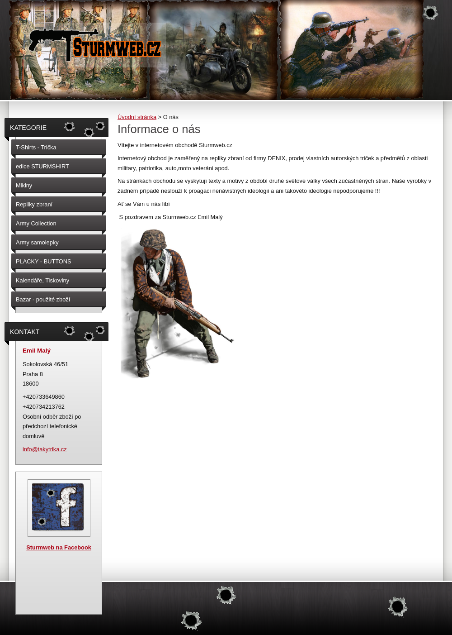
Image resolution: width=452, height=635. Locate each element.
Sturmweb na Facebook (58, 547)
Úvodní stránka (137, 117)
